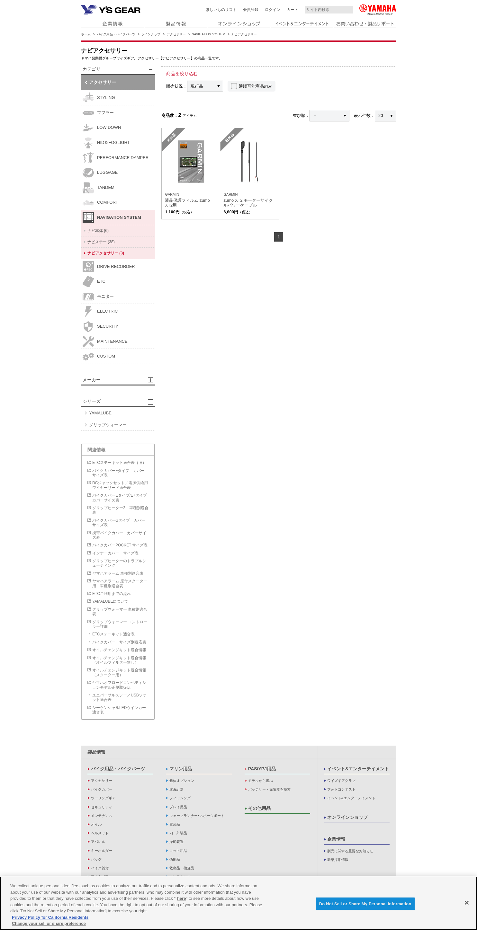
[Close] (467, 903)
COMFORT (100, 202)
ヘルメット (100, 833)
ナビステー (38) (101, 242)
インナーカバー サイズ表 (115, 553)
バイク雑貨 (100, 868)
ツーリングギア (103, 798)
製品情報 (96, 752)
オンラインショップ (347, 817)
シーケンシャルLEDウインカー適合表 (119, 709)
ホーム (86, 34)
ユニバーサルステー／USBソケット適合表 (119, 697)
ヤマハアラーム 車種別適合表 (117, 573)
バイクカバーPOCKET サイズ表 (120, 545)
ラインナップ (150, 34)
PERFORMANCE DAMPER (115, 157)
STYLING (99, 97)
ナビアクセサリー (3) (105, 253)
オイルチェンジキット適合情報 (119, 650)
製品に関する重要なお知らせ (350, 851)
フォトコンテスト (341, 789)
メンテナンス (101, 816)
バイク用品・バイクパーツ (116, 34)
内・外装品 (178, 833)
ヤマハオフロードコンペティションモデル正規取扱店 (119, 684)
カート (292, 9)
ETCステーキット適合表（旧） (119, 462)
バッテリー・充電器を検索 (269, 789)
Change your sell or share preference (49, 923)
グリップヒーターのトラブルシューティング (119, 563)
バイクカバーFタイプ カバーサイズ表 (118, 472)
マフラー (98, 113)
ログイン (272, 9)
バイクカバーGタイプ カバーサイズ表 (118, 522)
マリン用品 (180, 768)
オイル (96, 824)
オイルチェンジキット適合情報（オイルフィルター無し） (119, 660)
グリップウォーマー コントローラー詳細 (119, 624)
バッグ (96, 859)
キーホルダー (101, 851)
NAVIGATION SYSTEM (208, 34)
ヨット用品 (178, 851)
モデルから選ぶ (260, 781)
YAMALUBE (100, 413)
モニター (98, 296)
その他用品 (259, 808)
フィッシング (180, 798)
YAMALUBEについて (110, 601)
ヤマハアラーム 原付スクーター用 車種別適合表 (119, 583)
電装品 (174, 824)
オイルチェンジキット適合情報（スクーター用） (119, 672)
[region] (238, 903)
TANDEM (98, 187)
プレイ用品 (178, 807)
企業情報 (336, 839)
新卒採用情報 (337, 860)
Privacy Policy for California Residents (50, 917)
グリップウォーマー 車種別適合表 (119, 611)
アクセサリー (176, 34)
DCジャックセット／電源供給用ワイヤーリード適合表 (120, 485)
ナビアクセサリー (244, 34)
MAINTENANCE (105, 341)
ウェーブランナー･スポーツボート (196, 816)
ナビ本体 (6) (98, 230)
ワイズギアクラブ (341, 781)
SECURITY (100, 326)
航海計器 (176, 789)
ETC (94, 281)
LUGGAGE (100, 172)
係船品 (174, 859)
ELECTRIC (100, 311)
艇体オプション (181, 781)
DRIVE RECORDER (109, 266)
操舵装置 (176, 842)
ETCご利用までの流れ (111, 593)
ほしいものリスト (221, 9)
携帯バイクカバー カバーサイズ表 (119, 535)
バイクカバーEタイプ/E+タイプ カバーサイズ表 (121, 497)
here (181, 898)
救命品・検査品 (181, 868)
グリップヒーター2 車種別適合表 (120, 510)
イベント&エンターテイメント (358, 768)
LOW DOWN (102, 127)
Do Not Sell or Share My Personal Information (365, 903)
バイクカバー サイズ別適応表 (119, 642)
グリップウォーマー (108, 424)
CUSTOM (99, 356)
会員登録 (250, 9)
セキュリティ (101, 807)
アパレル (98, 842)
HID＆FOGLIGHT (106, 142)
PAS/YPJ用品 (262, 768)
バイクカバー (101, 789)
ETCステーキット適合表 (113, 634)
